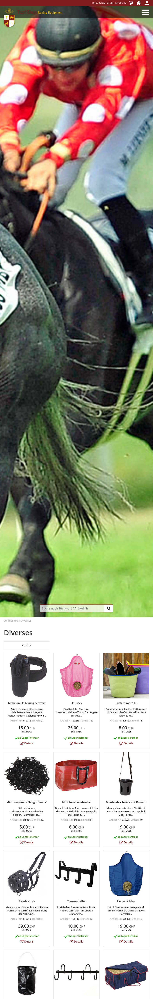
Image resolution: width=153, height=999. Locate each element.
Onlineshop (11, 620)
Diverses (26, 620)
